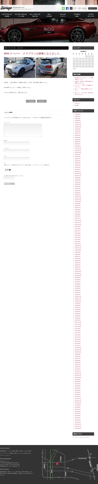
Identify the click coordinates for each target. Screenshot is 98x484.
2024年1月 (78, 171)
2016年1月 (78, 371)
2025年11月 (78, 124)
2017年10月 (78, 326)
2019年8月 (78, 279)
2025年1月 (78, 146)
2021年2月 (78, 241)
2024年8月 (78, 156)
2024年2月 (78, 169)
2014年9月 (78, 405)
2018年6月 (78, 309)
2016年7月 (78, 358)
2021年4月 (78, 237)
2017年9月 (78, 328)
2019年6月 (78, 284)
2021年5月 (78, 235)
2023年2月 (78, 192)
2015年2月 (78, 394)
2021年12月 (78, 220)
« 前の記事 (31, 101)
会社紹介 (12, 453)
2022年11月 (78, 199)
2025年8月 (78, 131)
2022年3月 (78, 216)
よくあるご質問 (27, 451)
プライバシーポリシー (5, 455)
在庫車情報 (2, 451)
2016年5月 (78, 362)
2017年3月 (78, 341)
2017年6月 (78, 335)
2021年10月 (78, 224)
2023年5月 (78, 186)
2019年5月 (78, 286)
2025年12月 (78, 122)
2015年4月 (78, 390)
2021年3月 (78, 239)
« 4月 (74, 68)
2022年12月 (78, 197)
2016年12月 (78, 347)
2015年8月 (78, 381)
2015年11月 (78, 375)
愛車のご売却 (19, 451)
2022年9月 (78, 203)
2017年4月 (78, 339)
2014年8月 (78, 407)
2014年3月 (78, 418)
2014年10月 (78, 403)
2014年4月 (78, 415)
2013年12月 (78, 424)
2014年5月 (78, 413)
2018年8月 (78, 305)
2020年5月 (78, 260)
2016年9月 (78, 354)
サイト (5, 158)
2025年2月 (78, 144)
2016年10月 (78, 352)
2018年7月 (78, 307)
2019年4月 (78, 288)
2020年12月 (78, 245)
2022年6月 (78, 209)
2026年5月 (78, 114)
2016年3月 (78, 367)
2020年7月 (78, 256)
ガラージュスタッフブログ (82, 437)
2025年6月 (78, 135)
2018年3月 (78, 316)
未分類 (21, 48)
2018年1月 (78, 320)
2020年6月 (78, 258)
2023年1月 (78, 195)
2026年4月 (78, 116)
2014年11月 (78, 401)
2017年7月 (78, 333)
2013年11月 (78, 426)
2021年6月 (78, 233)
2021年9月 (78, 226)
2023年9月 (78, 178)
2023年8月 (78, 180)
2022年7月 (78, 207)
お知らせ (77, 103)
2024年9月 (78, 154)
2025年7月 (78, 133)
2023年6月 (78, 184)
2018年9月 (78, 303)
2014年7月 (78, 409)
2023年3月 (78, 190)
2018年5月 (78, 311)
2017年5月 (78, 337)
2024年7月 (78, 158)
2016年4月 (78, 364)
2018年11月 (78, 299)
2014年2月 (78, 420)
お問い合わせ (27, 453)
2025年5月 (78, 137)
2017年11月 (78, 324)
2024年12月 (78, 148)
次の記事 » (42, 101)
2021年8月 (78, 229)
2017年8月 (78, 330)
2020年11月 (78, 248)
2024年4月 (78, 165)
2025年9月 (78, 129)
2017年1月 (78, 345)
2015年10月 (78, 377)
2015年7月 (78, 384)
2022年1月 (78, 218)
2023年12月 (78, 173)
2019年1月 (78, 294)
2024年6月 (78, 161)
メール (6, 150)
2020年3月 (78, 265)
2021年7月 (78, 231)
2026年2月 (78, 120)
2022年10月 (78, 201)
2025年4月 (78, 139)
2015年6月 (78, 386)
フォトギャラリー (4, 453)
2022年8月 (78, 205)
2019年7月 (78, 282)
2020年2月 (78, 267)
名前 (5, 143)
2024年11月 (78, 150)
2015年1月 (78, 396)
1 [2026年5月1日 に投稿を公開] (86, 56)
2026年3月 (78, 118)
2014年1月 (78, 422)
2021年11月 (78, 222)
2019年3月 (78, 290)
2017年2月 (78, 343)
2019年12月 (78, 271)
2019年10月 (78, 275)
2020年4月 (78, 263)
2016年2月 (78, 369)
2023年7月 (78, 182)
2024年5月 (78, 163)
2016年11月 (78, 350)
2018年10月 (78, 301)
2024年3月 (78, 167)
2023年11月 (78, 175)
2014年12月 (78, 398)
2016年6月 (78, 360)
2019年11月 (78, 273)
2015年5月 (78, 388)
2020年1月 (78, 269)
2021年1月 (78, 243)
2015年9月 (78, 379)
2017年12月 (78, 322)
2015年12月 (78, 373)
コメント (7, 122)
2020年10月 (78, 250)
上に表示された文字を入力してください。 (14, 178)
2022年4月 (78, 214)
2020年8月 (78, 254)
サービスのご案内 (10, 451)
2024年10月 (78, 152)
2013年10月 (78, 428)
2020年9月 (78, 252)
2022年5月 (78, 212)
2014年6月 (78, 411)
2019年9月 (78, 277)
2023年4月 (78, 188)
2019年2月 (78, 292)
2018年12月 (78, 297)
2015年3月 (78, 392)
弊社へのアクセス (19, 453)
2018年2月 (78, 318)
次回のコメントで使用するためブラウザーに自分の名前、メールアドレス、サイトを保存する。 (27, 167)
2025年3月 (78, 141)
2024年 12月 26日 (11, 48)
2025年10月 (78, 127)
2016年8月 (78, 356)
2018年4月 (78, 313)
